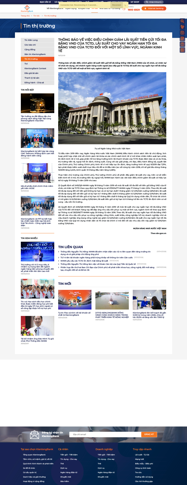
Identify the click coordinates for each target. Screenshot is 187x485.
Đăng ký (149, 434)
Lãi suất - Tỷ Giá (142, 455)
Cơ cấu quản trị (29, 472)
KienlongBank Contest (35, 68)
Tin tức (94, 8)
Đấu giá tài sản (31, 73)
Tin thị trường (31, 58)
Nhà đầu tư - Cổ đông (109, 8)
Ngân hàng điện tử (68, 472)
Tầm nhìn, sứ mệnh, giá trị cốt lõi (37, 459)
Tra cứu (138, 472)
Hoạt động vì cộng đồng (33, 481)
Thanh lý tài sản (32, 77)
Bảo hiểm (64, 481)
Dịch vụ (63, 468)
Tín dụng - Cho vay (68, 459)
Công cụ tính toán (143, 468)
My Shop (135, 2)
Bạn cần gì (45, 2)
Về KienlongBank (55, 8)
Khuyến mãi (84, 8)
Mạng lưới (139, 459)
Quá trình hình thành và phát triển (38, 464)
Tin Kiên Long (31, 40)
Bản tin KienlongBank (35, 54)
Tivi (26, 63)
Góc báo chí (30, 44)
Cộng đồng (30, 49)
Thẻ (62, 464)
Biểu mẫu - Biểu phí (144, 464)
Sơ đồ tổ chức (29, 468)
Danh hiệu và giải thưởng (34, 477)
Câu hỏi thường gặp (144, 481)
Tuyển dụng (71, 8)
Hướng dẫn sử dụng (144, 477)
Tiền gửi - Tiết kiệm (69, 455)
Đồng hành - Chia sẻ (34, 82)
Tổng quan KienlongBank (34, 455)
